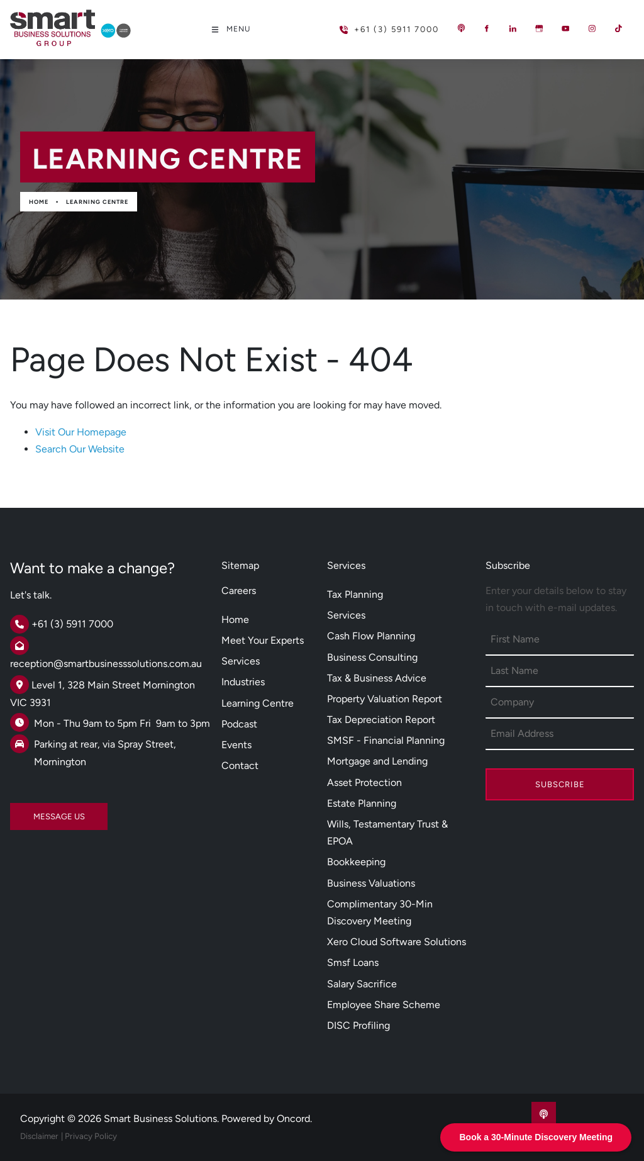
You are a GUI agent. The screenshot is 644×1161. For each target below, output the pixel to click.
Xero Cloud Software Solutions (396, 942)
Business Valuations (371, 883)
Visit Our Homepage (80, 432)
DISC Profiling (358, 1025)
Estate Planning (361, 803)
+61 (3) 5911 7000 (368, 24)
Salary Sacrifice (362, 984)
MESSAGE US (36, 811)
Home (38, 201)
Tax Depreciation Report (381, 720)
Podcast (239, 724)
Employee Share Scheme (383, 1005)
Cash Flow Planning (371, 636)
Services (240, 661)
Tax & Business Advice (376, 678)
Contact (239, 765)
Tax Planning (355, 594)
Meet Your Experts (262, 640)
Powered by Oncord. (266, 1119)
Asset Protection (364, 782)
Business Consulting (372, 657)
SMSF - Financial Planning (386, 740)
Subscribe (560, 784)
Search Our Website (80, 449)
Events (236, 745)
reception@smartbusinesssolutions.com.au (106, 664)
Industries (243, 682)
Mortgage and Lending (377, 761)
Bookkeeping (356, 862)
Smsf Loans (353, 962)
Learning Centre (97, 201)
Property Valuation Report (384, 699)
